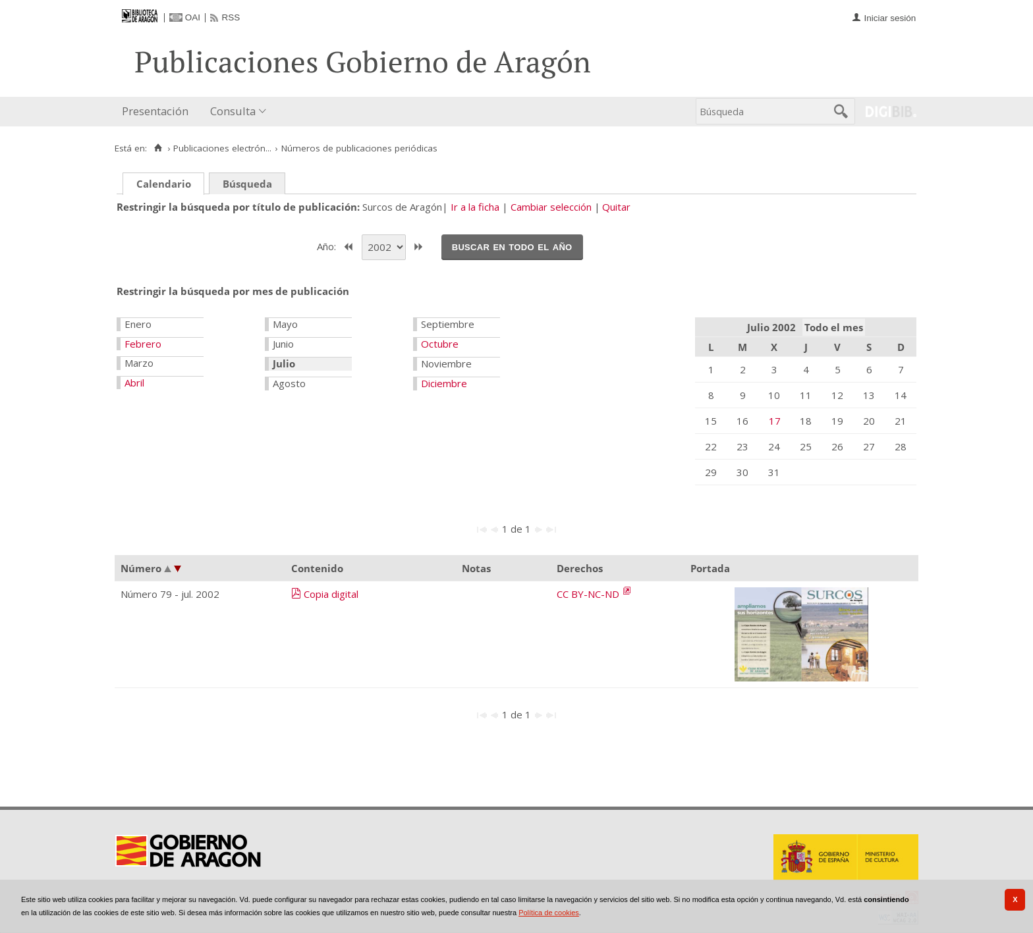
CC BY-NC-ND (589, 593)
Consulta (233, 111)
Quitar (616, 206)
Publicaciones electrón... (222, 148)
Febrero (143, 343)
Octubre (440, 343)
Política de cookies (548, 913)
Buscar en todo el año (512, 246)
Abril (134, 382)
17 (775, 420)
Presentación (155, 111)
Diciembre (444, 383)
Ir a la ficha (475, 206)
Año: (328, 245)
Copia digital (331, 593)
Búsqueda (247, 183)
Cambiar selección (551, 206)
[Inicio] (157, 148)
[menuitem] (158, 111)
